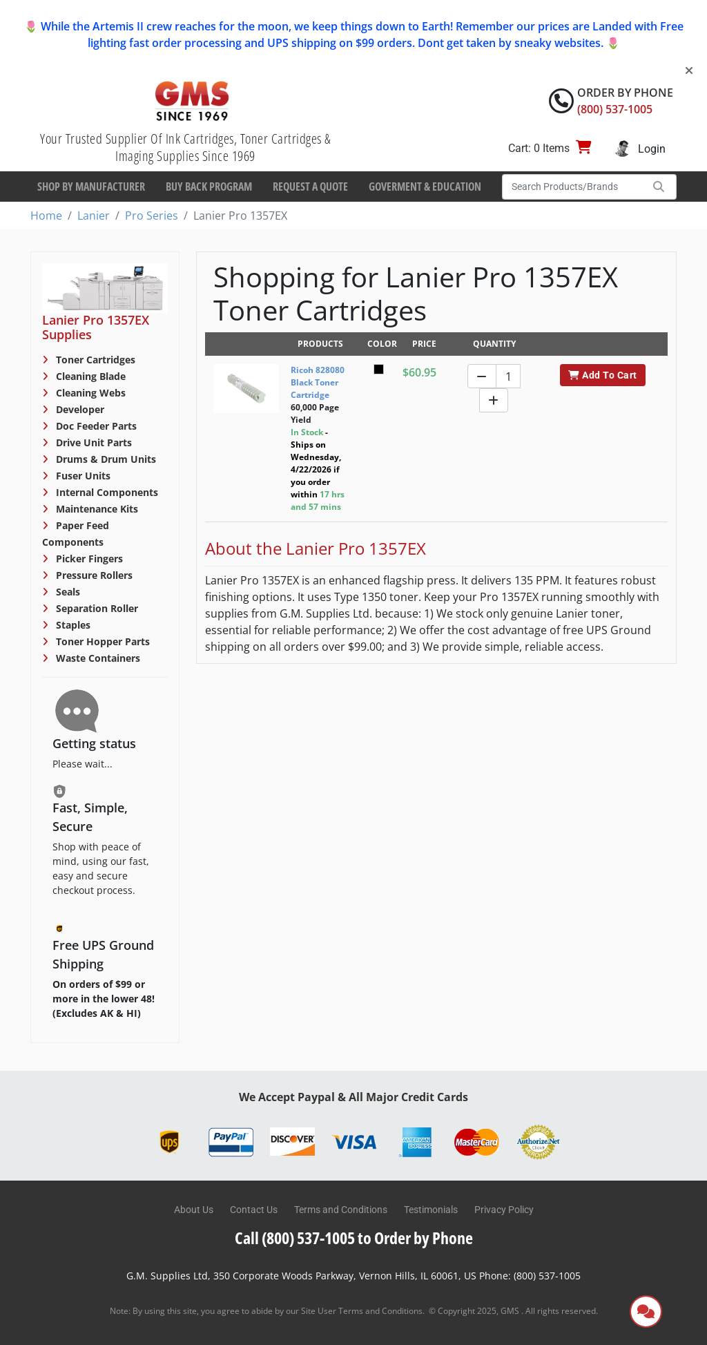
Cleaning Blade (89, 376)
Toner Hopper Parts (101, 641)
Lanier (93, 215)
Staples (71, 624)
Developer (78, 409)
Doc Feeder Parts (95, 425)
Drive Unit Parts (92, 442)
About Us (193, 1209)
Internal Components (105, 492)
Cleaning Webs (89, 392)
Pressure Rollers (93, 575)
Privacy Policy (504, 1209)
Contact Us (254, 1209)
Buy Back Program (209, 186)
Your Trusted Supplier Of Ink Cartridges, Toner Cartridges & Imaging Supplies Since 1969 (185, 147)
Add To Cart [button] (602, 375)
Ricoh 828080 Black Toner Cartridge (318, 382)
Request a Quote (310, 186)
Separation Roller (95, 608)
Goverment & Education (425, 186)
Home (46, 215)
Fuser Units (81, 475)
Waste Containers (96, 658)
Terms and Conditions (340, 1209)
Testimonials (431, 1209)
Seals (66, 591)
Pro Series (151, 215)
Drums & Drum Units (104, 459)
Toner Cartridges (94, 359)
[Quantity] (508, 376)
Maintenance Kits (95, 508)
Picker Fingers (88, 558)
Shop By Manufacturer (91, 186)
